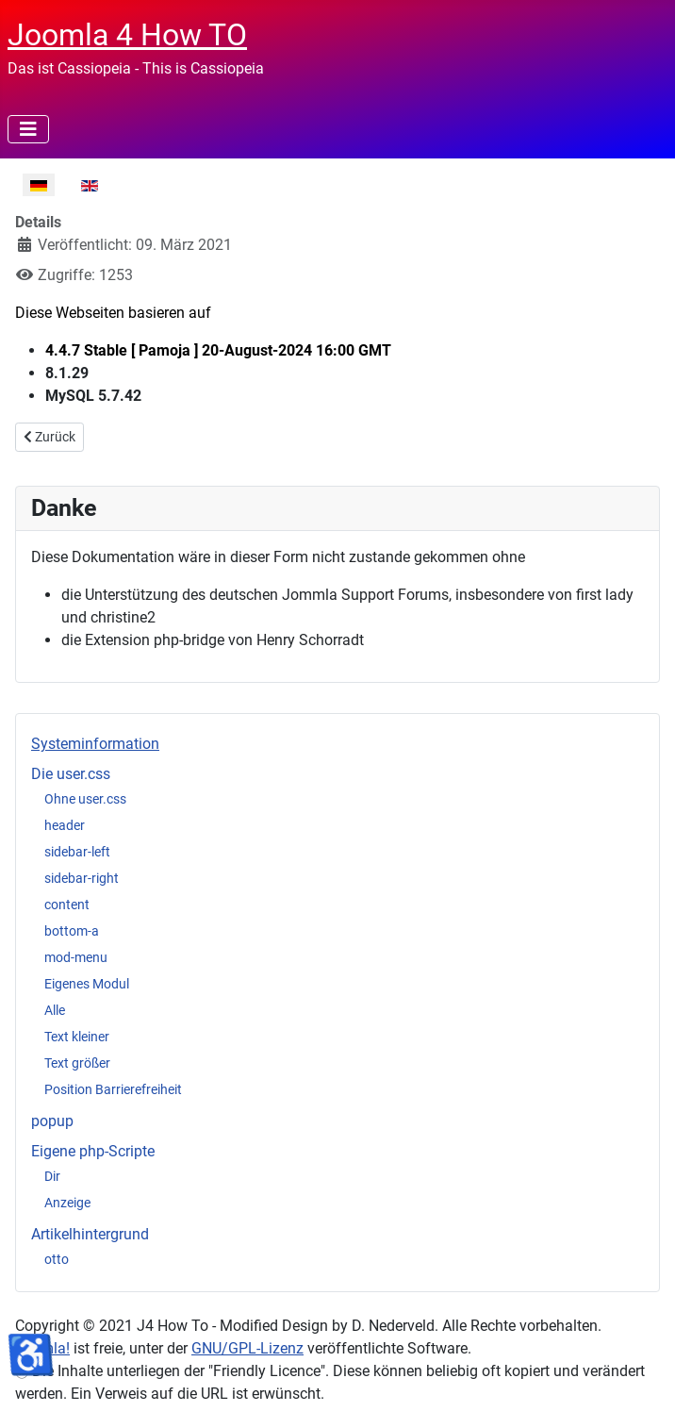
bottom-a (71, 930)
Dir (52, 1176)
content (67, 904)
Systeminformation (95, 744)
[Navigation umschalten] (28, 129)
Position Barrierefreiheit (113, 1089)
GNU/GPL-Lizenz (247, 1348)
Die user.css (70, 774)
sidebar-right (81, 878)
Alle (54, 1010)
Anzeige (67, 1202)
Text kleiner (76, 1036)
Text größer (77, 1063)
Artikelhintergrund (90, 1234)
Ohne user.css (85, 798)
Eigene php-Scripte (93, 1151)
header (64, 825)
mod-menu (75, 957)
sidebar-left (77, 851)
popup (52, 1121)
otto (56, 1259)
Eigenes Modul (86, 983)
